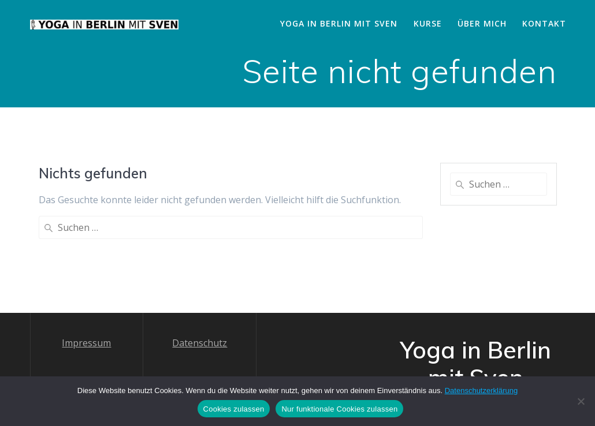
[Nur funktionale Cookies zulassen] (580, 401)
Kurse (428, 23)
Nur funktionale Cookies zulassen (339, 409)
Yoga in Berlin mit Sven (338, 23)
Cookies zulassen (234, 409)
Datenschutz (199, 300)
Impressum (86, 300)
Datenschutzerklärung (481, 390)
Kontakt (544, 23)
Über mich (482, 23)
